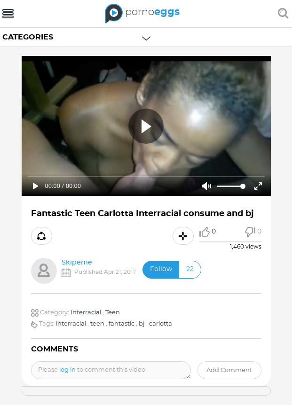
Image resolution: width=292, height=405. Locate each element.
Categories (27, 37)
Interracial (86, 313)
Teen (112, 313)
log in (67, 370)
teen (97, 324)
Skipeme (77, 262)
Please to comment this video (91, 370)
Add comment (229, 370)
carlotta (160, 324)
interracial (71, 324)
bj (142, 324)
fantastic (121, 324)
